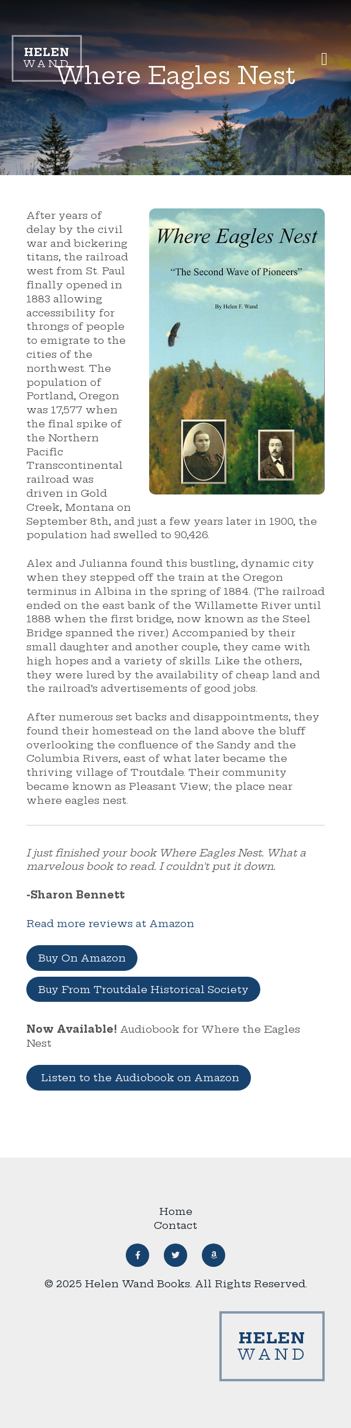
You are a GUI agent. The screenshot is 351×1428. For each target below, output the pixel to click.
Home (175, 1211)
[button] (324, 59)
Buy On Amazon (82, 958)
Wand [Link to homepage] (47, 58)
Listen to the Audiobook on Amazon (138, 1077)
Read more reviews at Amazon (110, 923)
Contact (175, 1225)
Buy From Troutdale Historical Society (143, 989)
